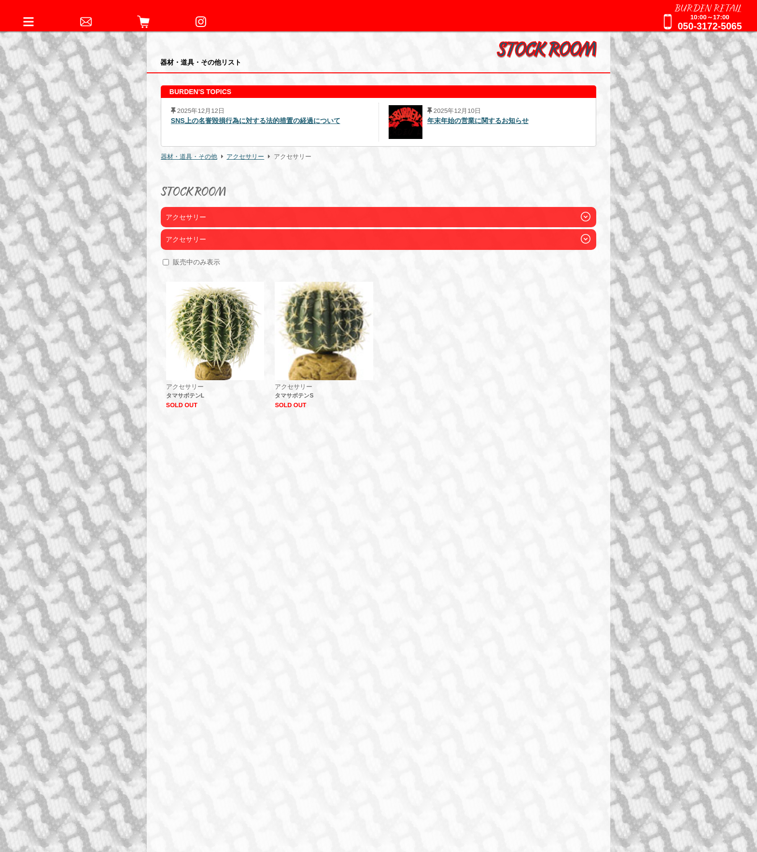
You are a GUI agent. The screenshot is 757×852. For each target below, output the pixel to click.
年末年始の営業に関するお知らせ (478, 120)
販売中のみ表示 (196, 262)
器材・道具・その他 (189, 156)
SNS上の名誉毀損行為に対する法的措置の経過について (255, 120)
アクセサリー (245, 156)
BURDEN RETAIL (708, 7)
